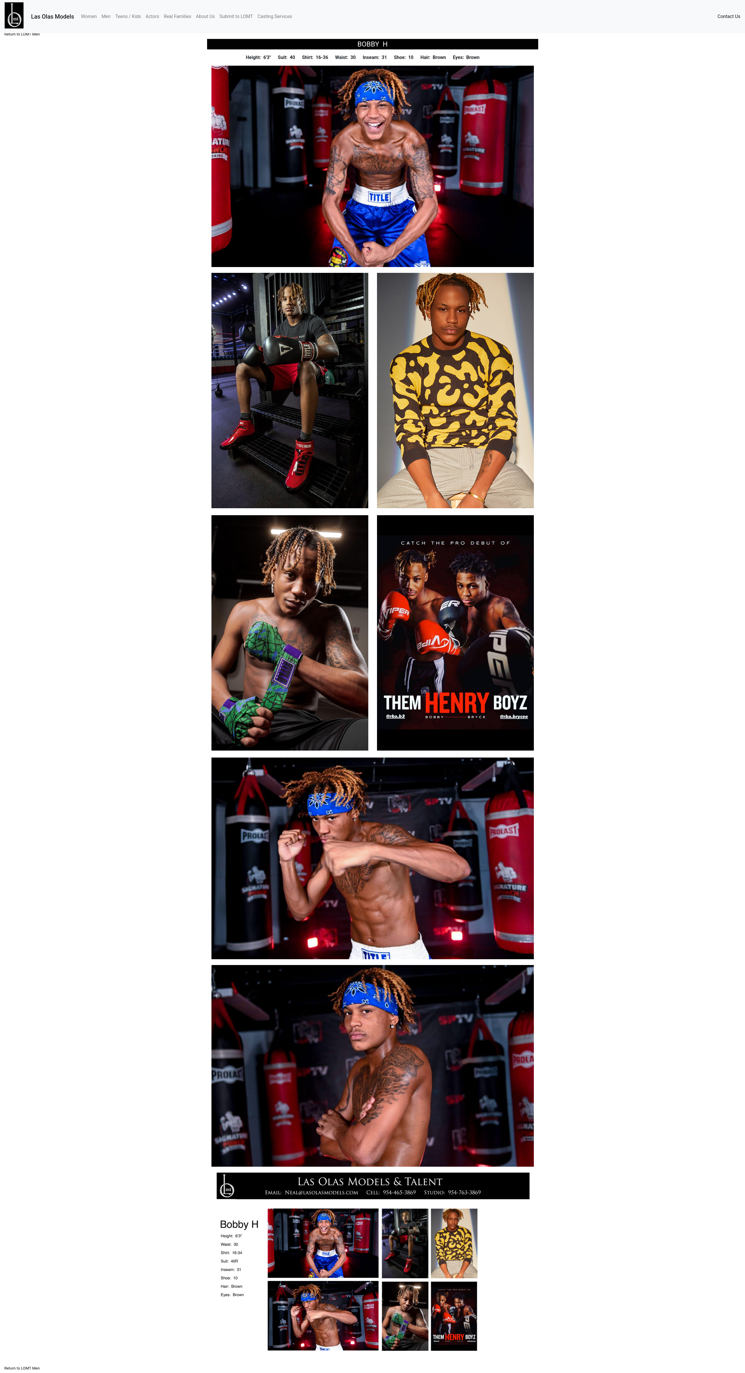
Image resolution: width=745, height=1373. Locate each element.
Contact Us (728, 16)
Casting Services (275, 16)
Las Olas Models (52, 16)
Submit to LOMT (236, 16)
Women (90, 16)
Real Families (177, 16)
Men (105, 16)
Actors (152, 16)
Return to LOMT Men (22, 34)
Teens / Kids (128, 16)
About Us (205, 16)
